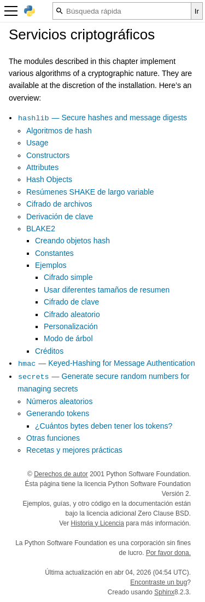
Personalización (71, 326)
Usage (37, 142)
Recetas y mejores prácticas (74, 450)
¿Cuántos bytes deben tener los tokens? (103, 426)
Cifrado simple (68, 277)
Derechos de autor (61, 474)
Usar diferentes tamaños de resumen (106, 289)
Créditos (49, 351)
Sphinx (164, 592)
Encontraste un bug (158, 582)
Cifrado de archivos (59, 204)
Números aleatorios (59, 401)
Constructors (47, 155)
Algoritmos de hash (59, 130)
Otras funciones (53, 438)
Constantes (54, 253)
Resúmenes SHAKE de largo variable (90, 192)
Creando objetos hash (72, 240)
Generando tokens (57, 413)
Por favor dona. (168, 553)
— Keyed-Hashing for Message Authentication (106, 363)
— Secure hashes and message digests (102, 117)
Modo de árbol (68, 338)
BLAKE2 (40, 228)
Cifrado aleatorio (72, 314)
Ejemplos (51, 265)
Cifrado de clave (71, 301)
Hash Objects (49, 179)
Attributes (42, 167)
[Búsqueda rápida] (122, 11)
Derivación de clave (59, 216)
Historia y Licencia (97, 523)
